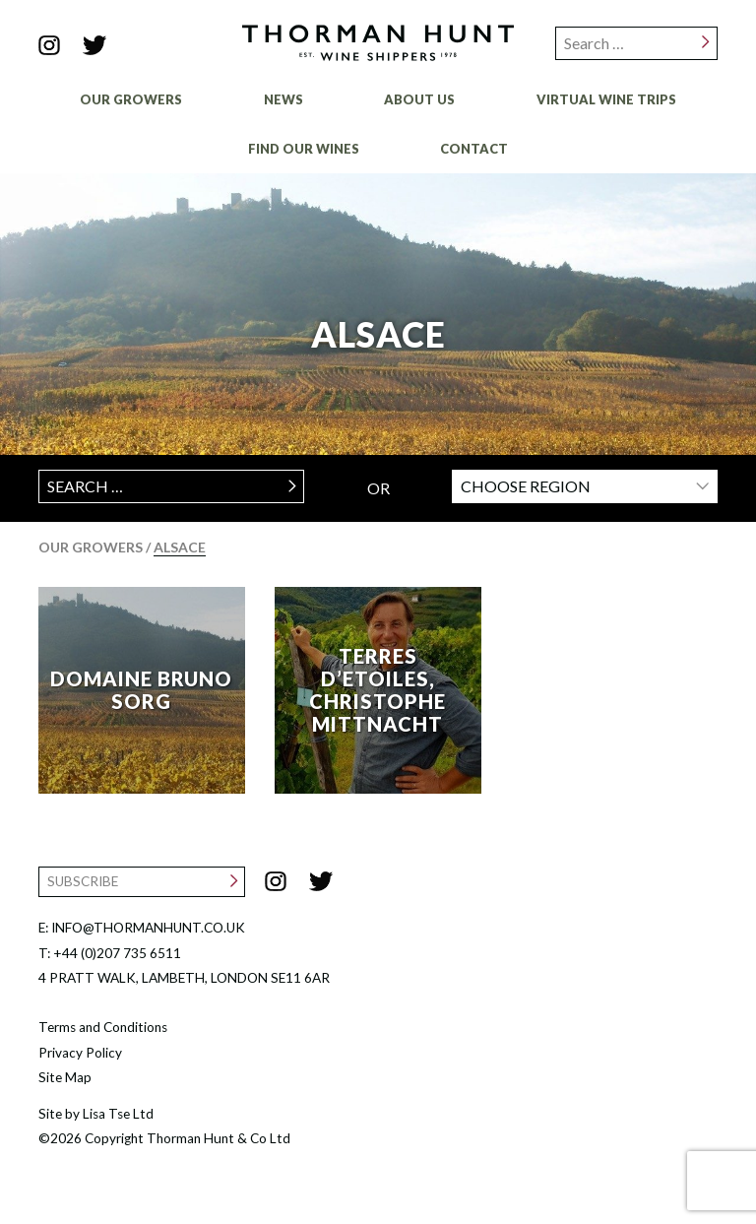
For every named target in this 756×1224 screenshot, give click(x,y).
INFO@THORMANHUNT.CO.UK (148, 927)
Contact (474, 149)
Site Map (65, 1077)
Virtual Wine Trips (606, 99)
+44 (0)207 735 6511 (117, 953)
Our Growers (131, 99)
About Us (419, 99)
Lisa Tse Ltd (118, 1114)
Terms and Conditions (102, 1027)
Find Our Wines (303, 149)
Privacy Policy (80, 1053)
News (283, 99)
